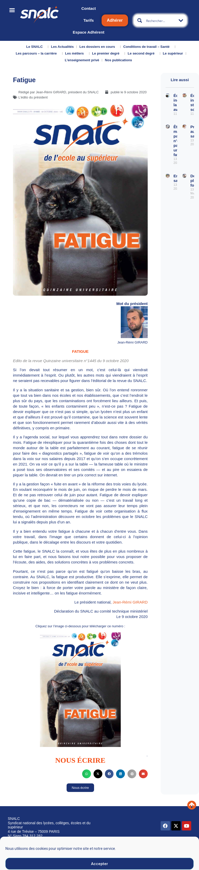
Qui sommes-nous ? (17, 852)
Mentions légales (112, 849)
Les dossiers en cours (99, 46)
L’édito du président (33, 97)
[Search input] (161, 20)
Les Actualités (62, 47)
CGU (134, 848)
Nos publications (120, 60)
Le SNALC (35, 46)
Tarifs (88, 20)
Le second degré (142, 53)
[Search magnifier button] (139, 20)
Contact (88, 8)
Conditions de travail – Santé (147, 46)
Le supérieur (173, 53)
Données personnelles (161, 848)
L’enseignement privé (82, 60)
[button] (86, 773)
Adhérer (115, 20)
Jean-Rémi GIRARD (130, 602)
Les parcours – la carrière (37, 53)
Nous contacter (43, 849)
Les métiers (75, 53)
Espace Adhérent (88, 32)
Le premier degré (107, 53)
